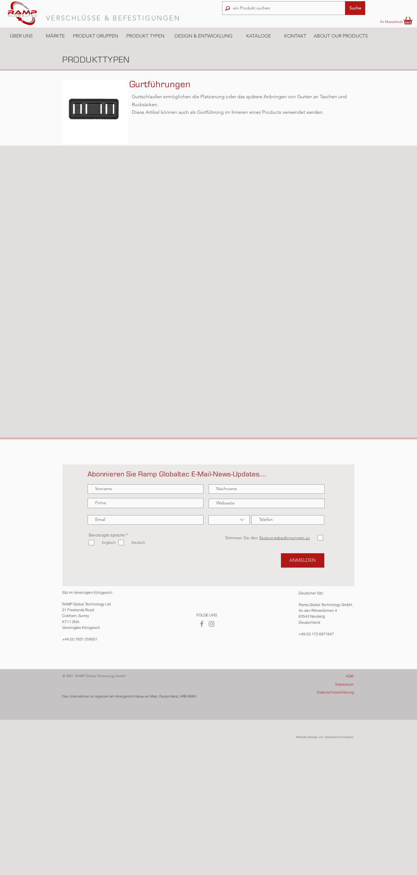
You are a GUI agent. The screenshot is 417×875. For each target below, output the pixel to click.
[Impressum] (327, 684)
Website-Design (307, 737)
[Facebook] (202, 624)
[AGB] (327, 676)
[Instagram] (211, 624)
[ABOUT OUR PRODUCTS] (341, 36)
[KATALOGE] (258, 36)
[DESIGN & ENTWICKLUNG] (203, 36)
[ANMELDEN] (302, 560)
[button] (55, 36)
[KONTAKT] (295, 36)
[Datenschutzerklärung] (328, 692)
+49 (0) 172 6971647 (316, 634)
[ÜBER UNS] (21, 36)
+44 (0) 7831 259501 (80, 639)
